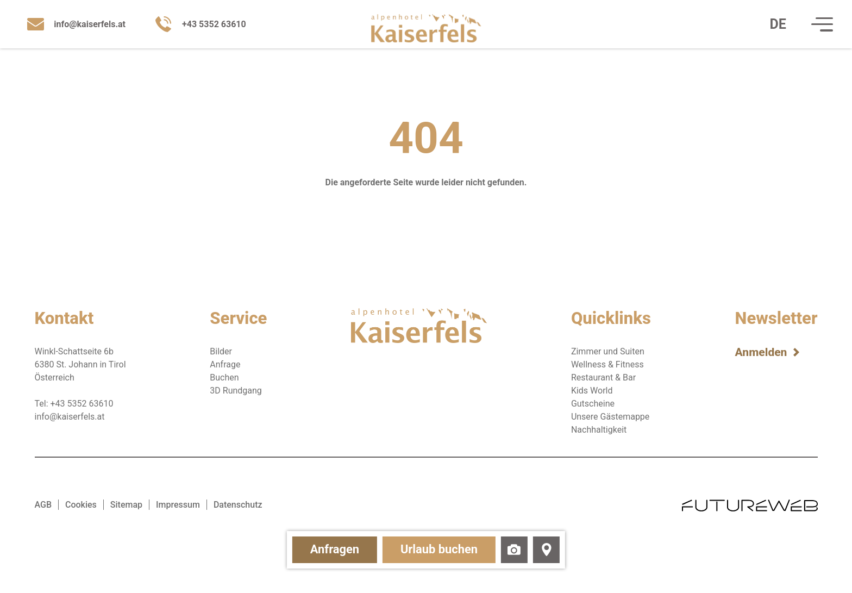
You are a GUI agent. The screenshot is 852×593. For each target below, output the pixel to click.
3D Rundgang (236, 390)
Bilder (221, 351)
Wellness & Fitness (607, 364)
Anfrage (225, 364)
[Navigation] (816, 26)
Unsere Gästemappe (610, 416)
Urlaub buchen (445, 547)
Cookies (81, 505)
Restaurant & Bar (603, 377)
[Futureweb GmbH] (750, 505)
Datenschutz (238, 505)
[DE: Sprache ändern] (772, 26)
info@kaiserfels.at (70, 416)
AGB (43, 505)
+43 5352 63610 (82, 403)
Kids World (592, 390)
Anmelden (761, 352)
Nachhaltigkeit (599, 430)
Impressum (178, 505)
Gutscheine (593, 403)
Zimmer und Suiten (607, 351)
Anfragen (319, 547)
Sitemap (126, 505)
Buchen (224, 377)
